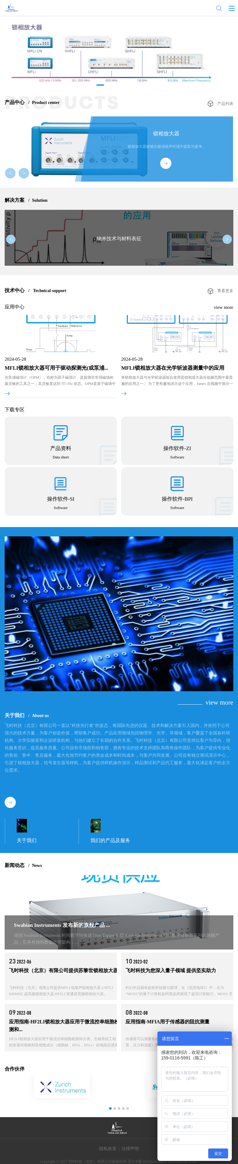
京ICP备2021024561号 (149, 1156)
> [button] (23, 174)
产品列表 (225, 102)
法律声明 (130, 1148)
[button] (100, 85)
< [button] (12, 174)
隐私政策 (108, 1148)
